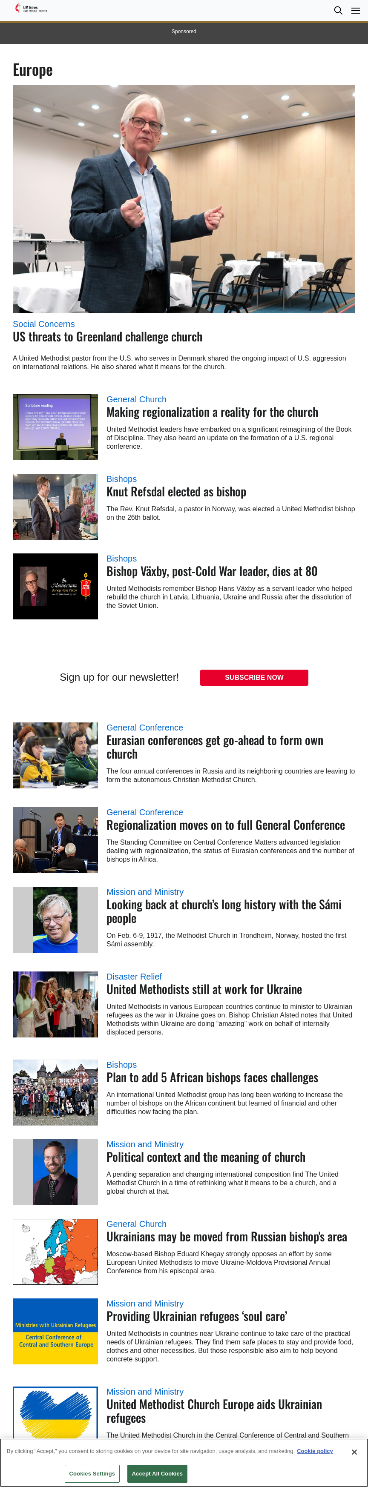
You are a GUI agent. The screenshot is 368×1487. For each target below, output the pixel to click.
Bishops (121, 479)
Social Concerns (44, 324)
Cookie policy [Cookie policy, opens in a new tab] (315, 1451)
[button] (338, 10)
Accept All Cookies (157, 1473)
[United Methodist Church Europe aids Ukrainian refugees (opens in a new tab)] (55, 1420)
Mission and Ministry (145, 892)
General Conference (144, 727)
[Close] (354, 1452)
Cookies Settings (92, 1473)
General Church (136, 399)
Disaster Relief (134, 976)
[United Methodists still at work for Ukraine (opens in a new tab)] (55, 1004)
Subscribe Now (254, 677)
